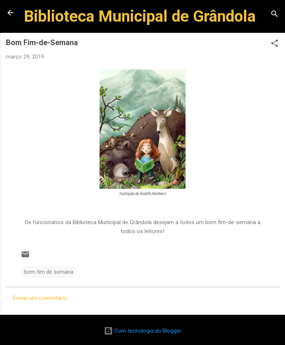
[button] (274, 44)
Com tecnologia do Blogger (142, 330)
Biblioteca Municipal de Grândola (140, 16)
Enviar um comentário (40, 298)
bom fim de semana (48, 272)
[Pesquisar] (274, 15)
